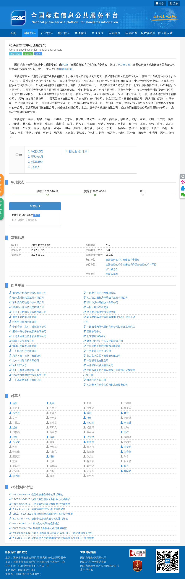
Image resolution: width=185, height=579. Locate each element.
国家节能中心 (92, 331)
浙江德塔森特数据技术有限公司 (102, 346)
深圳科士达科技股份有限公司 (26, 307)
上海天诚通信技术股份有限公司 (27, 336)
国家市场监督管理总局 (93, 557)
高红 (125, 432)
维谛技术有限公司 (94, 379)
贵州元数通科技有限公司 (24, 370)
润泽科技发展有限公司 (23, 346)
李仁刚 (88, 422)
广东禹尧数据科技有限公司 (25, 379)
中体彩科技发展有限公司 (98, 365)
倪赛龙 (126, 451)
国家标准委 (65, 69)
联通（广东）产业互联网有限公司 (103, 341)
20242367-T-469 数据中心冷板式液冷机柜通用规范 (38, 518)
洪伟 (87, 417)
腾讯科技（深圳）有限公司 (25, 355)
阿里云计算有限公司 (21, 341)
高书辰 (14, 413)
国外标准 (131, 33)
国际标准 (114, 33)
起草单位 (37, 161)
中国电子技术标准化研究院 (99, 292)
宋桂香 (126, 422)
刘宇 (50, 403)
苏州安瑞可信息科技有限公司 (26, 302)
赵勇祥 (88, 442)
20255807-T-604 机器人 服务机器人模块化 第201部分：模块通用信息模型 (50, 533)
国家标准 (30, 33)
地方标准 (64, 33)
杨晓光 (126, 471)
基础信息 (37, 156)
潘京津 (88, 437)
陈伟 (50, 437)
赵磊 (13, 427)
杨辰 (13, 403)
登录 (160, 3)
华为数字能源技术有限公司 (99, 312)
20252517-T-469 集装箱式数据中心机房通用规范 (37, 509)
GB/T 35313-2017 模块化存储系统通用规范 (34, 523)
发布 (48, 191)
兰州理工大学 (18, 365)
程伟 (13, 437)
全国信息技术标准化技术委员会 (122, 259)
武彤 (87, 413)
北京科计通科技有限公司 (24, 360)
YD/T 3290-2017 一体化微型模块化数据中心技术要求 (39, 504)
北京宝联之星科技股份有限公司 (102, 355)
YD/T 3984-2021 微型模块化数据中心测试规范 (36, 494)
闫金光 (126, 446)
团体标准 (81, 33)
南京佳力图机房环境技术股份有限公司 (105, 297)
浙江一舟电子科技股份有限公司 (27, 331)
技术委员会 (148, 33)
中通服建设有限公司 (95, 360)
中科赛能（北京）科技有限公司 (27, 326)
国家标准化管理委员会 (93, 561)
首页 (13, 33)
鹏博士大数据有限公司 (23, 317)
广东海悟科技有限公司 (23, 350)
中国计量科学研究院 (95, 307)
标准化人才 (165, 33)
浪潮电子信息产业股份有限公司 (27, 292)
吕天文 (14, 442)
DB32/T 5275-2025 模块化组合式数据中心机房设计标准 (41, 513)
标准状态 (37, 151)
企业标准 (97, 33)
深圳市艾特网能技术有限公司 (100, 302)
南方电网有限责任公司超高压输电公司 (105, 384)
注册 (174, 3)
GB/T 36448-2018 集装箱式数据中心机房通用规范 (38, 528)
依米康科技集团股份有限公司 (26, 297)
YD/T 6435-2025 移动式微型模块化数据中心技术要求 (39, 499)
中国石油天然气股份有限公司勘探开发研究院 (109, 326)
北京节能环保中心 (94, 336)
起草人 (35, 167)
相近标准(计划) (79, 151)
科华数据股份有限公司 (23, 321)
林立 (125, 413)
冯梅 (50, 456)
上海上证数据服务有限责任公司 (27, 312)
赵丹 (125, 466)
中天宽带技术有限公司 (97, 350)
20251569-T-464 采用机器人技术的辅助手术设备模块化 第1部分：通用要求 (51, 538)
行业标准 (47, 33)
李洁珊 (14, 475)
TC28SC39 (124, 64)
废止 (142, 191)
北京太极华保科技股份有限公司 (27, 375)
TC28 (65, 64)
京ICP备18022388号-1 (29, 573)
